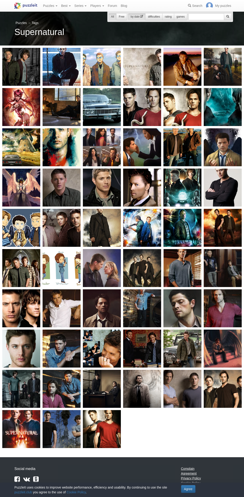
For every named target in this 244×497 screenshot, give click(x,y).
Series (80, 6)
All (112, 16)
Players (97, 6)
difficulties (154, 16)
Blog (124, 6)
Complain (188, 468)
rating (168, 16)
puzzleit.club (23, 492)
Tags (35, 23)
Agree (188, 489)
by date (137, 16)
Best (66, 6)
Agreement (189, 473)
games (180, 16)
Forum (112, 6)
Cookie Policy (76, 492)
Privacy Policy (191, 478)
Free (122, 16)
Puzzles (50, 6)
